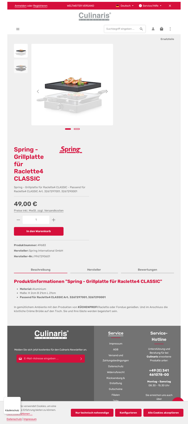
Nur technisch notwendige (93, 412)
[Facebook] (75, 349)
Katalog (115, 303)
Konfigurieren (129, 412)
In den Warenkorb (135, 127)
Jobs (116, 297)
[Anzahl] (133, 115)
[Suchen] (141, 30)
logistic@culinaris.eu (162, 305)
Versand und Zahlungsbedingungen (116, 254)
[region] (59, 91)
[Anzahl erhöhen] (151, 115)
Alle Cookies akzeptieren (163, 412)
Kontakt (115, 315)
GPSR (115, 309)
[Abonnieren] (81, 255)
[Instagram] (94, 349)
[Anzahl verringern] (116, 115)
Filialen (116, 291)
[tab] (40, 166)
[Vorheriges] (38, 91)
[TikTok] (112, 349)
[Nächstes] (97, 91)
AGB (115, 246)
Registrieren (40, 5)
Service (115, 229)
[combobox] (120, 30)
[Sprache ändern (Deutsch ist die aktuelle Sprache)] (125, 5)
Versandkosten (83, 375)
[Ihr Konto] (153, 30)
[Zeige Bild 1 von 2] (63, 127)
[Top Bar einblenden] (170, 30)
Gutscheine (115, 285)
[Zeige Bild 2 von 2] (72, 127)
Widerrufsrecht (115, 268)
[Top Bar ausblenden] (170, 5)
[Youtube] (84, 349)
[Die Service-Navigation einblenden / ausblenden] (150, 5)
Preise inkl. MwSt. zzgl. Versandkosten (136, 106)
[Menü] (18, 30)
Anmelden (20, 5)
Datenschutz (115, 263)
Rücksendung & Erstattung (115, 277)
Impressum (115, 240)
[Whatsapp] (103, 349)
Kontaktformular (158, 316)
